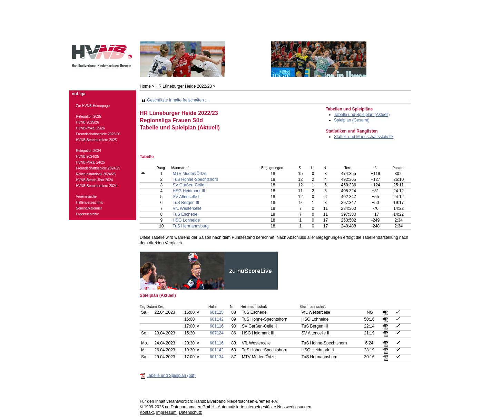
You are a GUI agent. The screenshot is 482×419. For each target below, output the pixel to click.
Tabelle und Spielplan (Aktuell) (362, 114)
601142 (217, 319)
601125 (217, 312)
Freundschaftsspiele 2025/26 (98, 134)
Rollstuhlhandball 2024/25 (96, 174)
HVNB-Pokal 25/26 (90, 128)
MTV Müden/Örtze (189, 173)
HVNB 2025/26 (87, 122)
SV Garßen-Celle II (190, 185)
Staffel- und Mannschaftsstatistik (364, 136)
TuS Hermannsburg (190, 226)
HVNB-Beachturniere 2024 (96, 186)
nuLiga (78, 93)
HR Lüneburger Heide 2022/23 (184, 86)
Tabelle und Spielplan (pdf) (171, 375)
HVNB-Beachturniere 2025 (96, 140)
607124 (217, 333)
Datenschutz (190, 412)
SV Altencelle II (186, 196)
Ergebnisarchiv (87, 214)
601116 (217, 326)
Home (145, 86)
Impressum (166, 412)
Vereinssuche (86, 196)
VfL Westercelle (187, 208)
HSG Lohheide (186, 220)
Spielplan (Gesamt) (352, 120)
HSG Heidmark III (189, 190)
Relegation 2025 (88, 116)
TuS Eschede (185, 214)
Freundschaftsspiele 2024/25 (98, 168)
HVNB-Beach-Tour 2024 (94, 180)
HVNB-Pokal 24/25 (90, 162)
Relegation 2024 (88, 151)
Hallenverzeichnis (89, 202)
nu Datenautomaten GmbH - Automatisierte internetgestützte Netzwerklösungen (238, 407)
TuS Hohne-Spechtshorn (195, 179)
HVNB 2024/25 (87, 156)
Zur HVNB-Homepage (93, 106)
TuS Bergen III (186, 202)
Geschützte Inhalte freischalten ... (177, 100)
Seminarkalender (89, 208)
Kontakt (147, 412)
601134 (217, 356)
